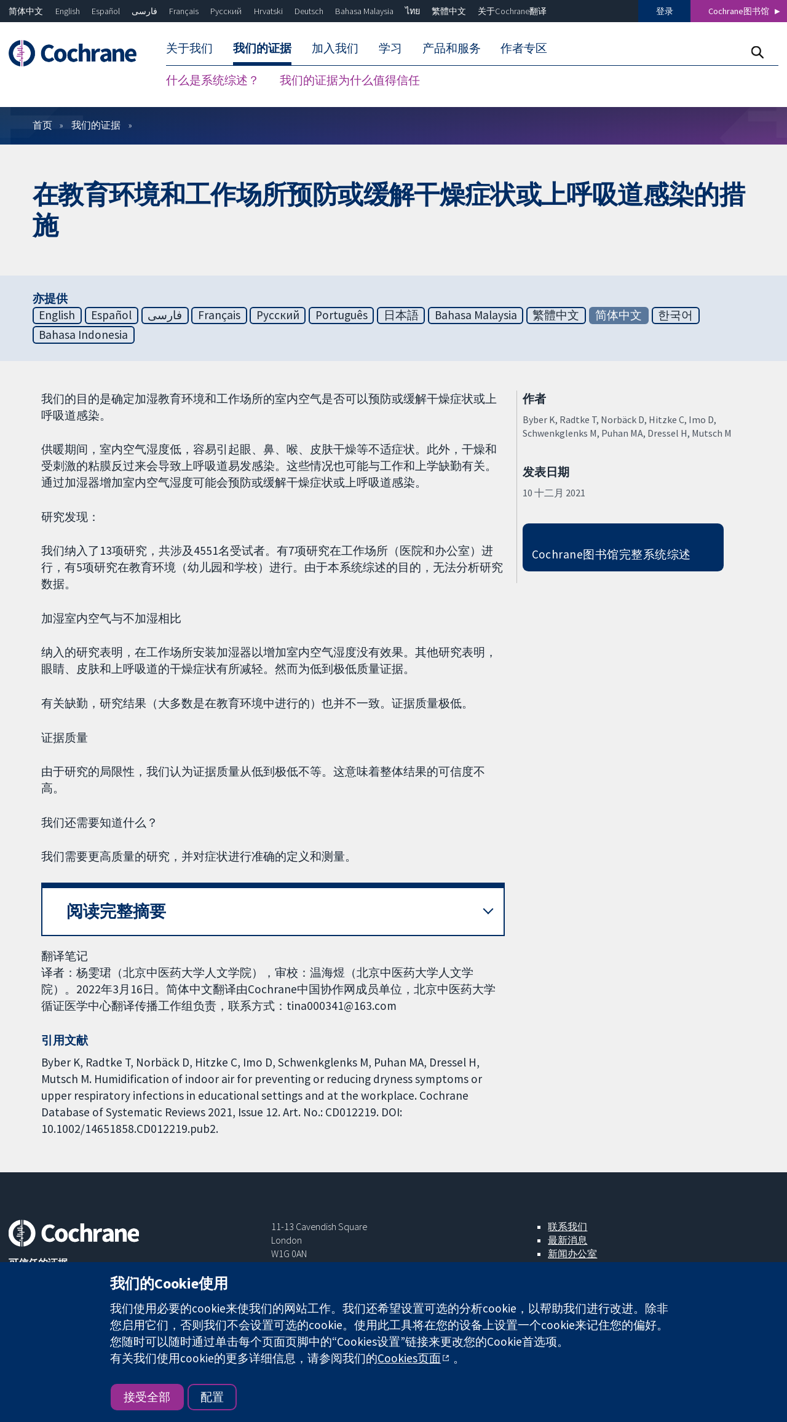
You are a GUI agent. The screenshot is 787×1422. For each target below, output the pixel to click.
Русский (226, 11)
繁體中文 (449, 11)
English (67, 11)
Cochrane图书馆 (738, 11)
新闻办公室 (572, 1253)
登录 (664, 11)
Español (106, 11)
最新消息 (567, 1240)
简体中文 (26, 11)
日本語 (401, 315)
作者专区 (523, 48)
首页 (42, 125)
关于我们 (189, 48)
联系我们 (567, 1226)
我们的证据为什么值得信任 (350, 80)
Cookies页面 (409, 1358)
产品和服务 (451, 48)
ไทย (412, 11)
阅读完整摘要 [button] (116, 911)
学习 (390, 48)
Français (184, 11)
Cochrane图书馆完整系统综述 (611, 554)
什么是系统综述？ (212, 80)
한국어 (675, 315)
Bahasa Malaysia (364, 11)
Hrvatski (268, 11)
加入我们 (335, 48)
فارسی (144, 11)
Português (341, 315)
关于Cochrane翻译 (512, 11)
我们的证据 (262, 48)
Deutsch (309, 11)
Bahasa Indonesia (83, 334)
